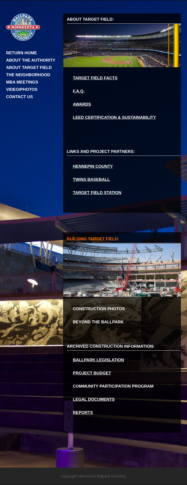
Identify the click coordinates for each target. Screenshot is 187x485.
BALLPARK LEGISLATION (98, 360)
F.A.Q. (78, 91)
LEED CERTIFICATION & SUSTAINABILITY (114, 117)
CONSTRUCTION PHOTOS (99, 309)
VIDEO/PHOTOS (21, 89)
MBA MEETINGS (22, 82)
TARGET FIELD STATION (97, 192)
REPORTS (83, 412)
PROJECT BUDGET (92, 373)
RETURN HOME (21, 53)
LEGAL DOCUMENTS (94, 399)
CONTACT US (19, 96)
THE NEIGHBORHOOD (28, 75)
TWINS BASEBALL (91, 179)
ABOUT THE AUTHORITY (30, 60)
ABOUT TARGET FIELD (29, 67)
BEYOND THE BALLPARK (98, 322)
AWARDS (82, 104)
